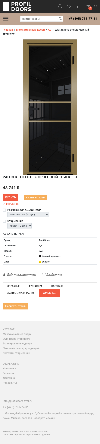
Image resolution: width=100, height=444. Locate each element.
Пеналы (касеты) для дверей (21, 348)
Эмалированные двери (17, 343)
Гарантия (8, 373)
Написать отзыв (15, 306)
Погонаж (57, 286)
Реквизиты (10, 382)
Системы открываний (16, 353)
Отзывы (49, 293)
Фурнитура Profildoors (16, 338)
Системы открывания (20, 293)
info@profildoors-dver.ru (17, 400)
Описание (13, 286)
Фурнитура (35, 286)
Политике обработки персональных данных (26, 434)
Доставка (9, 377)
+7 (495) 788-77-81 (83, 18)
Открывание (15, 220)
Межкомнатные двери (17, 334)
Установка (9, 368)
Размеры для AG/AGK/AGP (24, 209)
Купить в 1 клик (35, 197)
